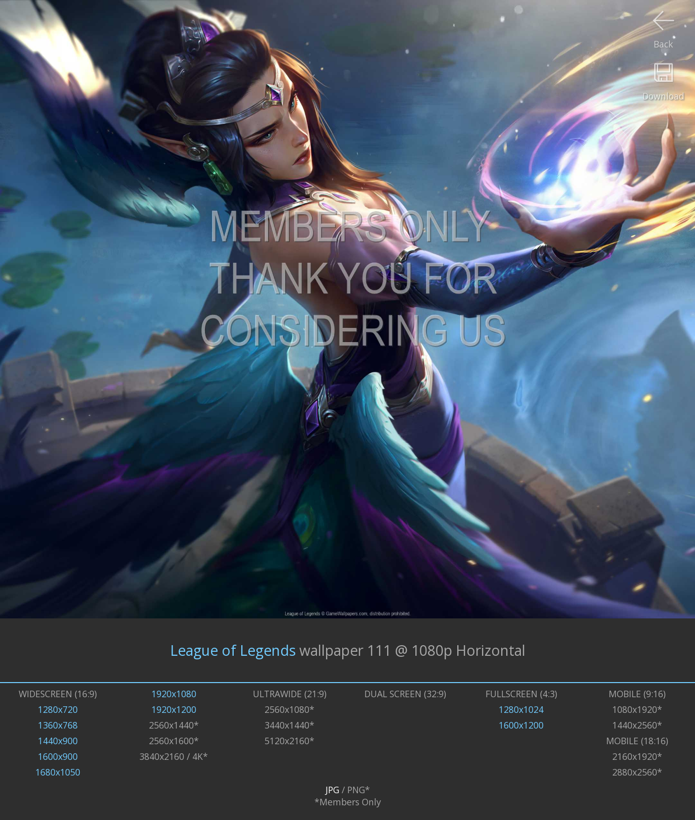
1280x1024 (521, 709)
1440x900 (58, 741)
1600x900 (58, 756)
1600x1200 (521, 725)
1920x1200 (173, 709)
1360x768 (58, 725)
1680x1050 (57, 772)
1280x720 (58, 709)
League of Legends (233, 650)
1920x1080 (173, 694)
